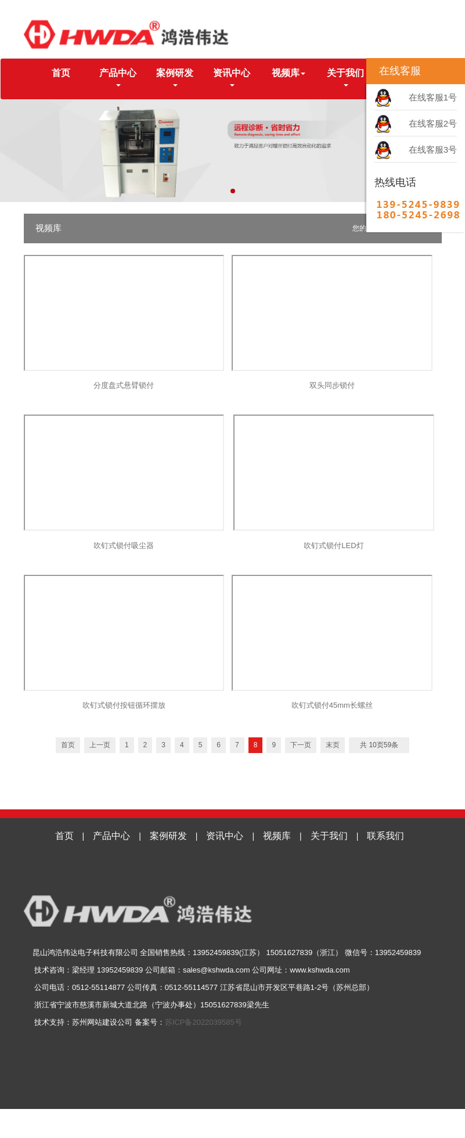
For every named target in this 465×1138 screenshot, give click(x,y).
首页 (70, 72)
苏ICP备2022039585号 (203, 1022)
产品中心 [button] (117, 77)
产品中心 (111, 836)
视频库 (277, 836)
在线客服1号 (433, 97)
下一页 (300, 745)
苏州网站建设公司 (102, 1022)
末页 (333, 745)
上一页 (99, 745)
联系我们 (385, 836)
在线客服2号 (433, 123)
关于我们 (329, 836)
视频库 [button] (288, 73)
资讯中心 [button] (231, 77)
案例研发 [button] (174, 77)
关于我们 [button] (345, 77)
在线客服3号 (433, 149)
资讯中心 (224, 836)
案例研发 (168, 836)
